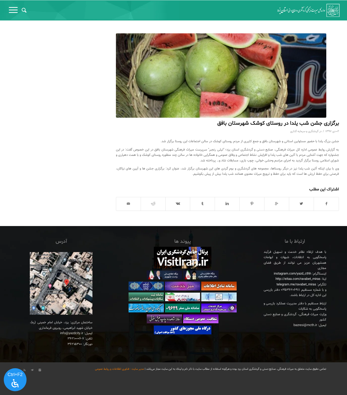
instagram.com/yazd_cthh (292, 273)
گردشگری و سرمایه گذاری (304, 131)
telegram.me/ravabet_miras (296, 284)
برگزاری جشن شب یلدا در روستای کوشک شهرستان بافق (278, 123)
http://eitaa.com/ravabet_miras (298, 279)
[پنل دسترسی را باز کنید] (15, 379)
